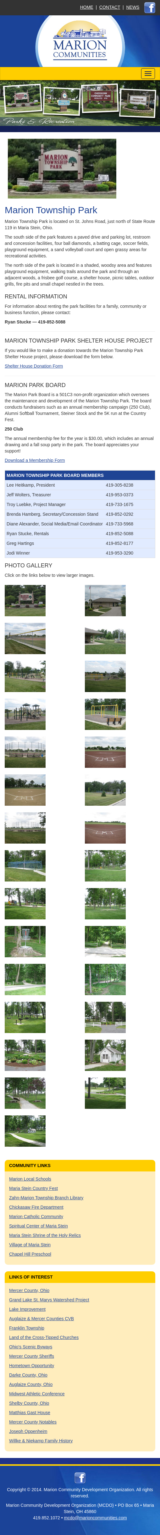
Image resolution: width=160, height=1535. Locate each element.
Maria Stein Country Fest (33, 1188)
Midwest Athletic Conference (37, 1393)
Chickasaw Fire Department (36, 1207)
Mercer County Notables (33, 1421)
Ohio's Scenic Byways (30, 1346)
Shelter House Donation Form (34, 366)
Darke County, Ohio (28, 1374)
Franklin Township (26, 1328)
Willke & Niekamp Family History (41, 1440)
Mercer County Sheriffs (31, 1356)
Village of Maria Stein (30, 1244)
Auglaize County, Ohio (30, 1384)
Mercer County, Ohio (29, 1290)
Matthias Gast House (29, 1412)
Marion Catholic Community (36, 1216)
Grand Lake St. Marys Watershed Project (49, 1299)
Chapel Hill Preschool (30, 1254)
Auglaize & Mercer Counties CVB (41, 1318)
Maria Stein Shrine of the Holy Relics (45, 1235)
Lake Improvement (27, 1309)
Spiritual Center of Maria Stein (38, 1225)
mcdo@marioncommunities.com (95, 1517)
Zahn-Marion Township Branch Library (46, 1197)
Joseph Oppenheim (28, 1431)
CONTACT (109, 7)
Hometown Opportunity (31, 1365)
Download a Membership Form (35, 460)
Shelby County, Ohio (29, 1403)
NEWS (132, 7)
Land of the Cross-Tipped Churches (44, 1337)
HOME (86, 7)
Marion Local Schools (30, 1178)
